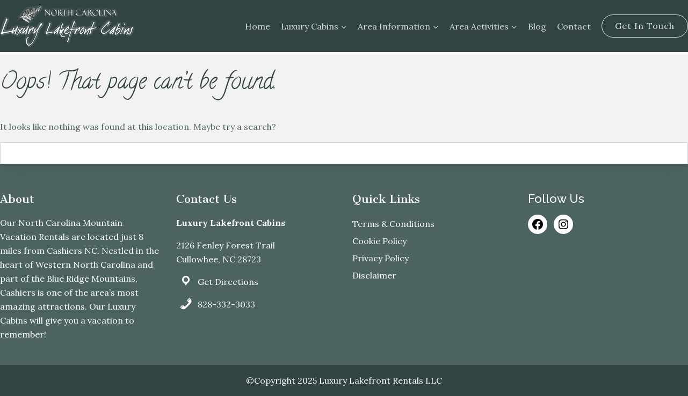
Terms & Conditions (393, 223)
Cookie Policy (379, 241)
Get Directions (228, 281)
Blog (537, 26)
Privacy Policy (380, 258)
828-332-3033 (226, 304)
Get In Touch (645, 25)
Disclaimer (374, 275)
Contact (574, 26)
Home (257, 26)
